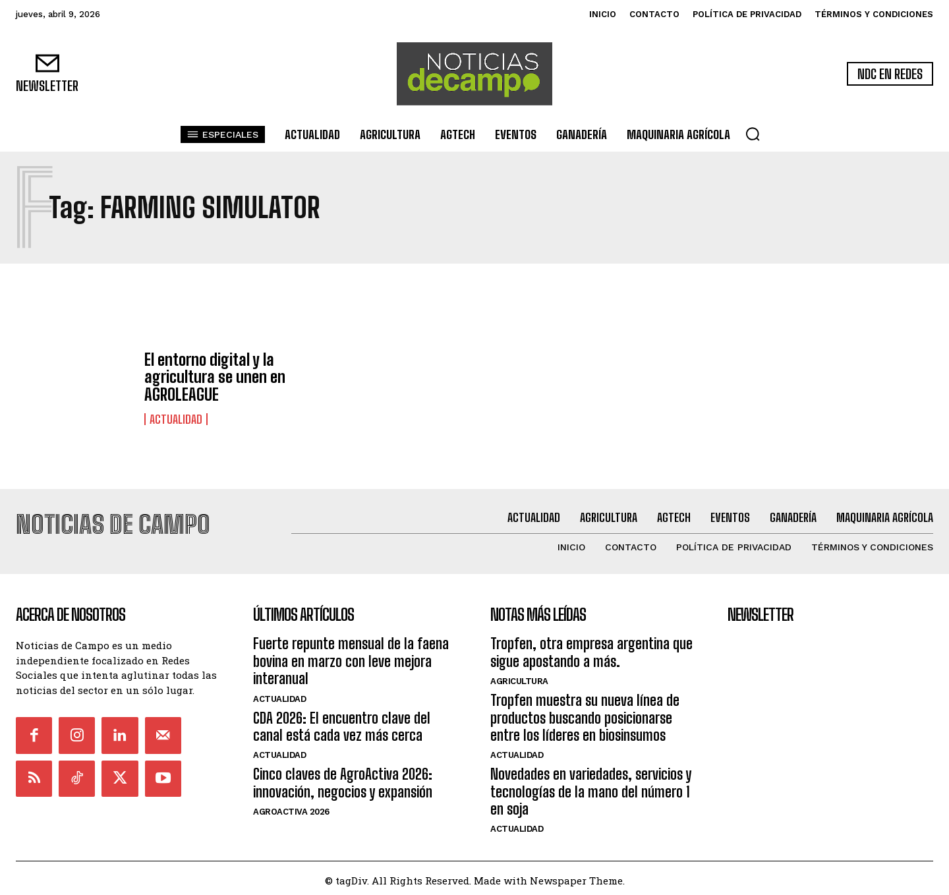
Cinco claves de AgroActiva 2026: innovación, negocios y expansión (342, 778)
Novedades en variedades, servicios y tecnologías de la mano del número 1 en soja (590, 787)
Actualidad (176, 419)
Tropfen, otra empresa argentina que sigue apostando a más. (591, 647)
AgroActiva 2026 (291, 807)
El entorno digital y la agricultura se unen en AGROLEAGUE (214, 377)
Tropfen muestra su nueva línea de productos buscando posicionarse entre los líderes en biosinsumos (584, 713)
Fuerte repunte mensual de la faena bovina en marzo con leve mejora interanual (351, 656)
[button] (752, 134)
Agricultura (519, 676)
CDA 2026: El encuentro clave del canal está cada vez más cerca (341, 721)
